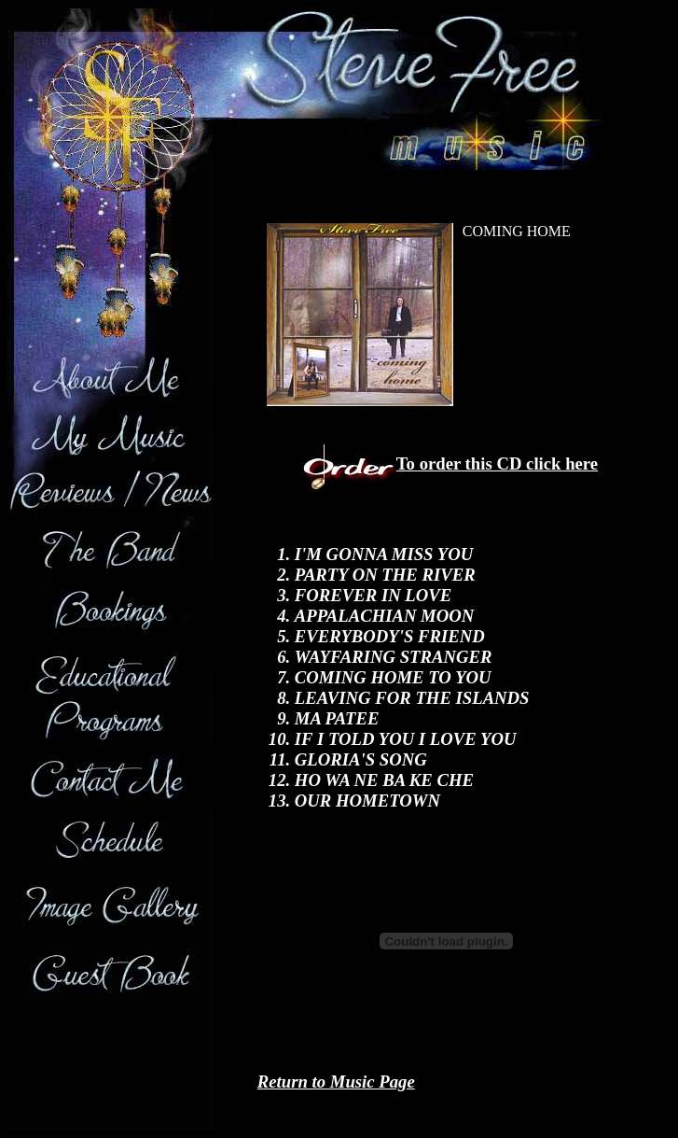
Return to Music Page (336, 1081)
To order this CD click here (497, 463)
